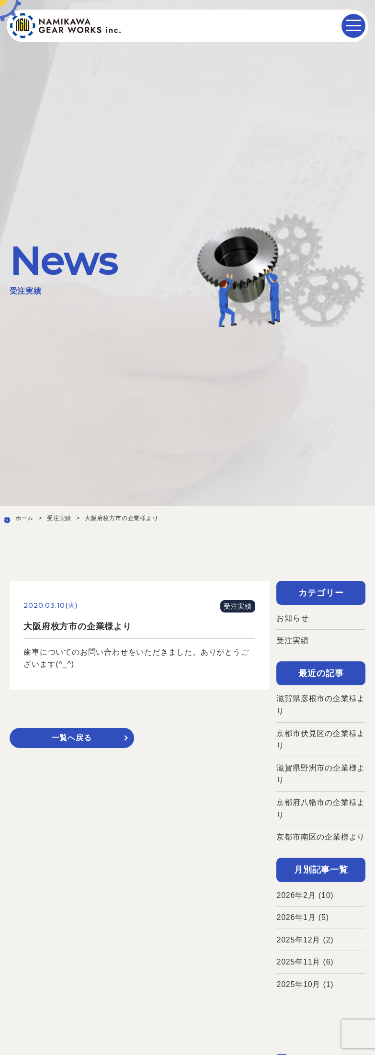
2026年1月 (296, 917)
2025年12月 (298, 940)
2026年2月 (296, 895)
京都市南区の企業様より (320, 837)
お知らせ (292, 618)
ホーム (24, 518)
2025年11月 (298, 962)
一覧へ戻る (72, 738)
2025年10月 (298, 984)
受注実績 (59, 518)
